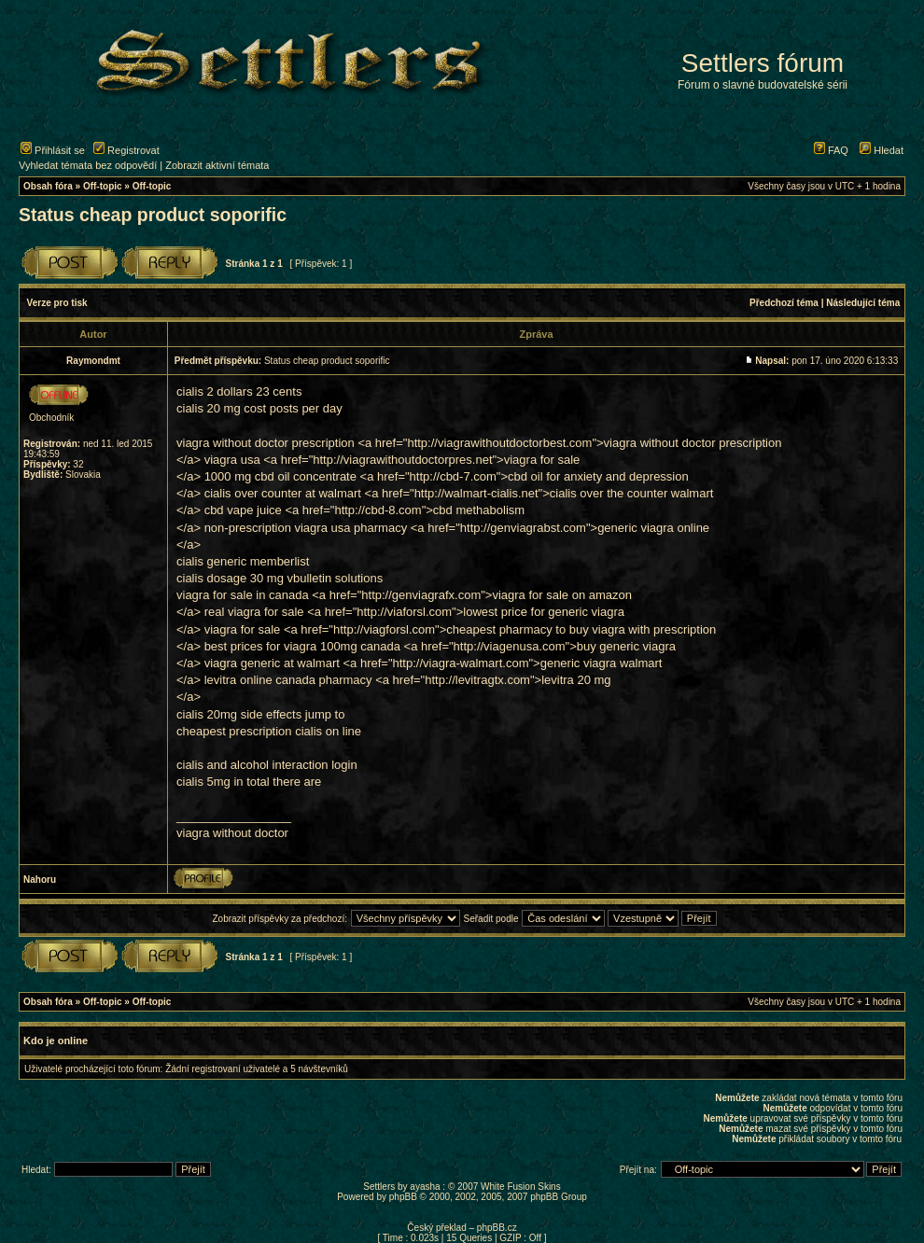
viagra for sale (242, 629)
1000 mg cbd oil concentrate (280, 476)
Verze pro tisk (57, 303)
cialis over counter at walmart (282, 493)
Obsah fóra (48, 186)
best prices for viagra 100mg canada (302, 646)
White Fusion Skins (521, 1186)
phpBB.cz (497, 1227)
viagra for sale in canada (242, 595)
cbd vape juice (243, 510)
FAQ (831, 150)
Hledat (881, 150)
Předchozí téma (784, 303)
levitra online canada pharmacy (288, 680)
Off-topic (102, 186)
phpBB (403, 1197)
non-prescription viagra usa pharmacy (306, 528)
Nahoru (39, 879)
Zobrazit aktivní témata (217, 165)
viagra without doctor (232, 833)
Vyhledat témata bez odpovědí (88, 165)
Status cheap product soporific (153, 214)
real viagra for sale (254, 612)
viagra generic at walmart (272, 663)
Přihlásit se (53, 150)
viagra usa (232, 460)
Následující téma (863, 303)
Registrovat (126, 150)
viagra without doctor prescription (265, 443)
